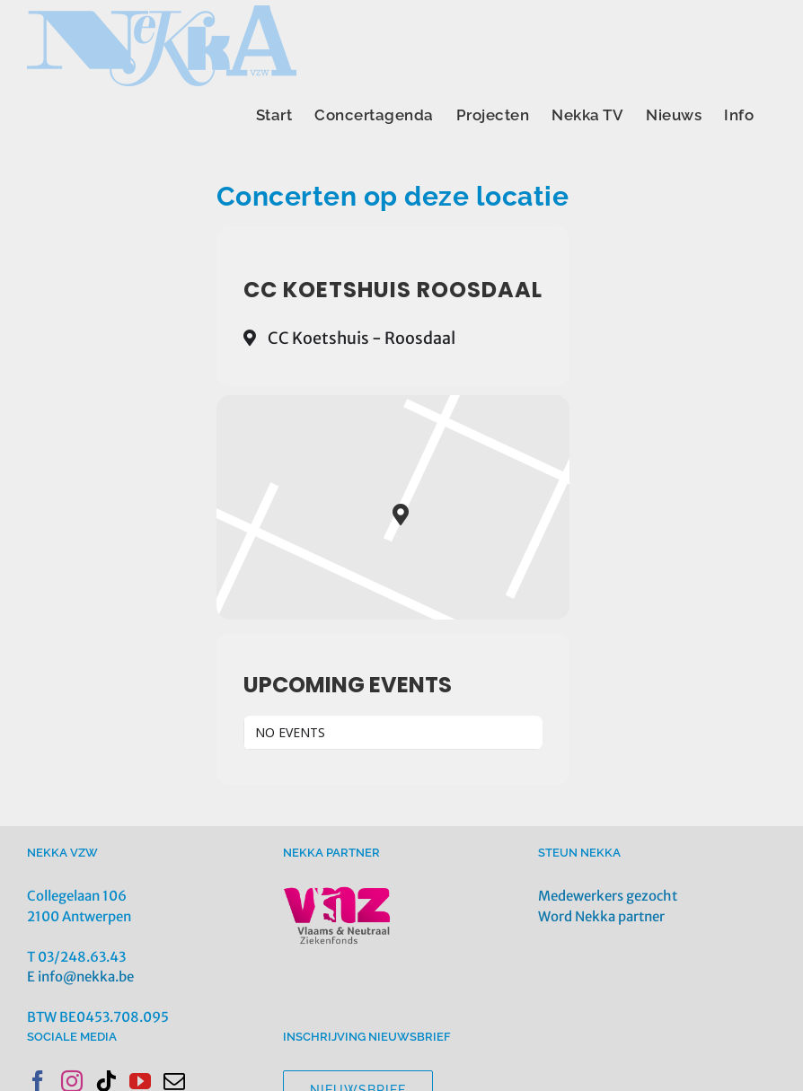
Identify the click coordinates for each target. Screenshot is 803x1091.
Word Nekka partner (601, 916)
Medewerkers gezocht (607, 895)
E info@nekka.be (80, 976)
